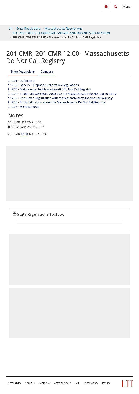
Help (77, 382)
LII (10, 29)
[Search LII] (115, 6)
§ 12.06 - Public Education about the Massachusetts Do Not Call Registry (57, 102)
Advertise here (62, 382)
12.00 (24, 134)
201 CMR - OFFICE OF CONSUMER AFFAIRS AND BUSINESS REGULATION (61, 33)
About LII (30, 382)
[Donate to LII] (106, 6)
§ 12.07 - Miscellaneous (23, 107)
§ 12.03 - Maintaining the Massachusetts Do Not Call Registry (49, 89)
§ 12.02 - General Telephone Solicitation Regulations (43, 85)
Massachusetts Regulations (63, 29)
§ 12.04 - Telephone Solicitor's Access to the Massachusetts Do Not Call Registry (62, 94)
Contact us (45, 382)
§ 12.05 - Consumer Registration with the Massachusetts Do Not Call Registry (60, 98)
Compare (47, 72)
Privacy (106, 382)
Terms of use (91, 382)
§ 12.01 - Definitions (21, 81)
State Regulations (28, 29)
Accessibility (14, 382)
